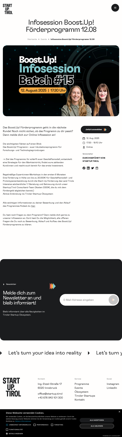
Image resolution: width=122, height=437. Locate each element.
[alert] (61, 423)
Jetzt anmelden (96, 129)
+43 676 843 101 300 (50, 397)
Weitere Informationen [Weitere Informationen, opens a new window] (23, 421)
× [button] (119, 412)
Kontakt (80, 399)
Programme (82, 384)
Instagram (113, 384)
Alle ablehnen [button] (97, 426)
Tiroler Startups (85, 395)
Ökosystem (81, 392)
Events (44, 39)
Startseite (32, 39)
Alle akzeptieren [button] (97, 420)
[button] (41, 433)
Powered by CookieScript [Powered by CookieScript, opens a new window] (111, 436)
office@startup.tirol (50, 393)
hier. (33, 206)
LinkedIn (112, 388)
